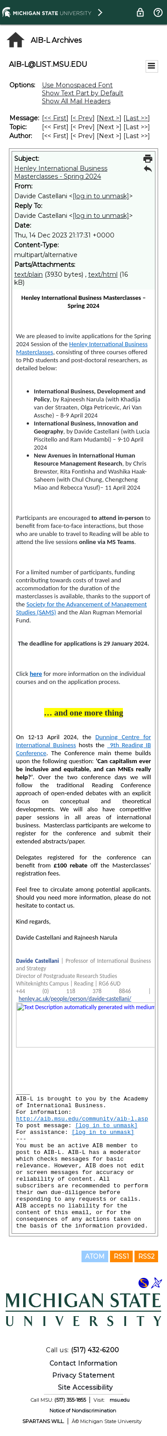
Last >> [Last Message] (137, 118)
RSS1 (121, 1256)
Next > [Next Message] (109, 118)
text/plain (28, 274)
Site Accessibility (85, 1387)
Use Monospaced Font (77, 85)
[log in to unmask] (101, 196)
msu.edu (120, 1400)
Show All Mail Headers (76, 101)
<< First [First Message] (55, 118)
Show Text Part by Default (82, 93)
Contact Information (83, 1363)
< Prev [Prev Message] (83, 118)
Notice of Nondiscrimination (82, 1410)
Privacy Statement (83, 1375)
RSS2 (146, 1256)
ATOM (95, 1256)
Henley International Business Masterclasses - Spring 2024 (60, 172)
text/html (103, 274)
